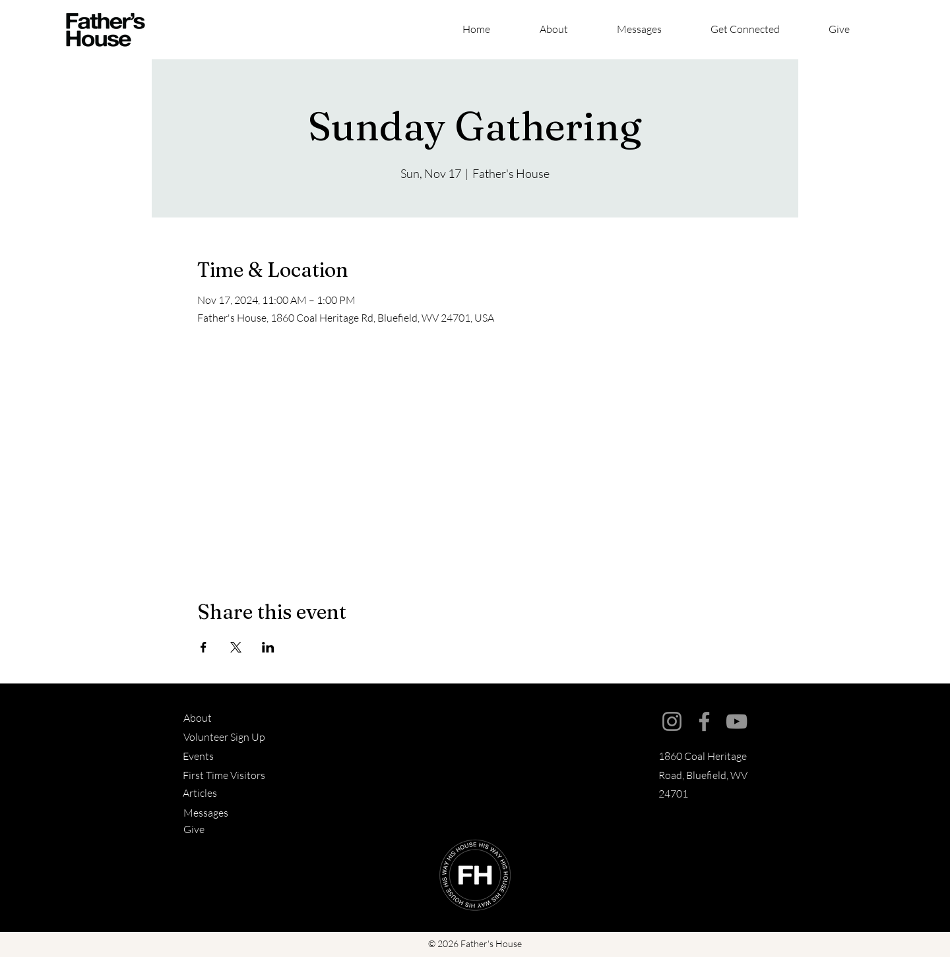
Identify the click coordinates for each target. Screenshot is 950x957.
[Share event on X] (236, 647)
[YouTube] (736, 721)
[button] (760, 29)
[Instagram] (672, 721)
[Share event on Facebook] (203, 647)
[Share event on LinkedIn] (268, 647)
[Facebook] (704, 721)
